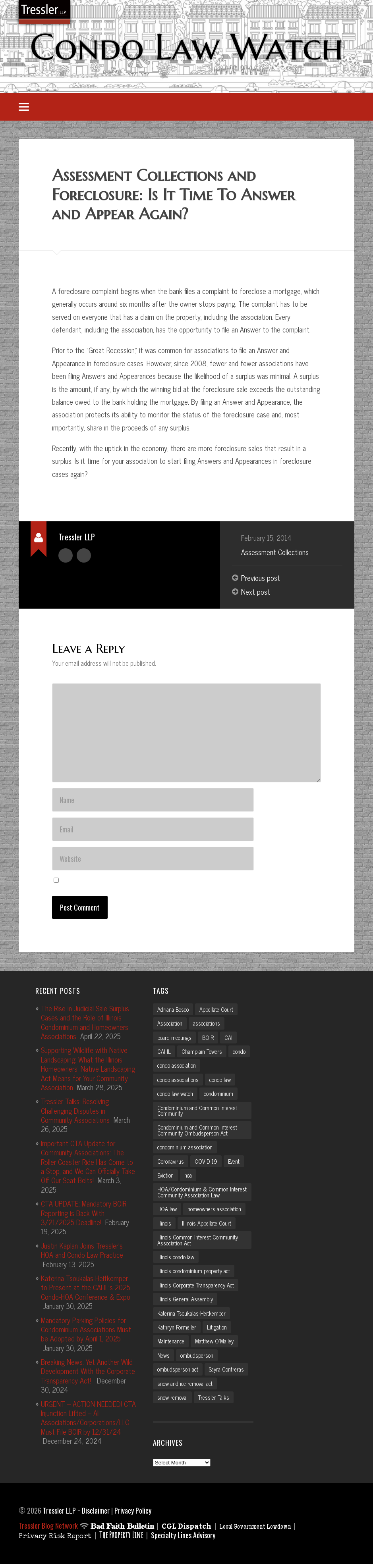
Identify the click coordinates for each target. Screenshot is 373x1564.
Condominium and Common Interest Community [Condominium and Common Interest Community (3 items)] (197, 1110)
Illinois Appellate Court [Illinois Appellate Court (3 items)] (206, 1223)
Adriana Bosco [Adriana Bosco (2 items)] (173, 1009)
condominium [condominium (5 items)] (218, 1093)
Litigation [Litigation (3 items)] (217, 1327)
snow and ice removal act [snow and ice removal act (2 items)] (185, 1383)
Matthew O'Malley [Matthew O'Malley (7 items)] (214, 1341)
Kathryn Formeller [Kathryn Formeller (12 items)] (176, 1327)
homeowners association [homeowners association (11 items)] (214, 1209)
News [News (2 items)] (163, 1355)
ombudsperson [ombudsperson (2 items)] (196, 1355)
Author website (84, 555)
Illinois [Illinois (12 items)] (164, 1223)
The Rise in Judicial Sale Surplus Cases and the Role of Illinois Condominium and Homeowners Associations (85, 1022)
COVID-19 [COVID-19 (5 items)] (206, 1161)
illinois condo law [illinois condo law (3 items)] (175, 1257)
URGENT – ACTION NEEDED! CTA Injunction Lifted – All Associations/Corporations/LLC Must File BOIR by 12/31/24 (88, 1417)
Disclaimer (96, 1510)
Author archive (65, 555)
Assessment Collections (275, 552)
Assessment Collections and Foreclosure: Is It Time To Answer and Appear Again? (173, 194)
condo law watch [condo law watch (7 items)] (175, 1093)
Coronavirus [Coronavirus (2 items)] (170, 1161)
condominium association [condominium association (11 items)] (185, 1147)
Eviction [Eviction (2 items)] (165, 1175)
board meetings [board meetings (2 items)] (174, 1037)
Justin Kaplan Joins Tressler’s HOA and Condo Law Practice (82, 1249)
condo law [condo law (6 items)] (220, 1079)
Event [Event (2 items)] (234, 1161)
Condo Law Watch (186, 46)
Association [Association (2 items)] (169, 1023)
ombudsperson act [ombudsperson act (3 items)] (177, 1369)
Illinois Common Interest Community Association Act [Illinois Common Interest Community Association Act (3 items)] (197, 1239)
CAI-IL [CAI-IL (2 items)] (164, 1051)
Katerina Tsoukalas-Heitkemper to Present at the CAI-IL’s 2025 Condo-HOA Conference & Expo (85, 1287)
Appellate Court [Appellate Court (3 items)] (216, 1009)
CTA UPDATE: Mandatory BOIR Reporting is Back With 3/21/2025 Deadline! (83, 1212)
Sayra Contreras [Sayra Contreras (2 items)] (226, 1369)
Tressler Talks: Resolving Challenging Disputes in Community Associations (75, 1110)
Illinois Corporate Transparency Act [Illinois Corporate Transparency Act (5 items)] (195, 1285)
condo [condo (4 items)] (239, 1051)
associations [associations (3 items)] (206, 1023)
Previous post (260, 577)
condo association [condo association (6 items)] (176, 1065)
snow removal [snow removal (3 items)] (172, 1397)
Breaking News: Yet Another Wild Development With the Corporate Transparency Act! (88, 1371)
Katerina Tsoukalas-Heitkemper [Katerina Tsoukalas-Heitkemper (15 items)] (191, 1313)
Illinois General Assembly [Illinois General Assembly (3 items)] (185, 1299)
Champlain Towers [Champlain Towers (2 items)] (202, 1051)
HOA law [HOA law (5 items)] (167, 1209)
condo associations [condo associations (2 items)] (178, 1079)
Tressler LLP (59, 1510)
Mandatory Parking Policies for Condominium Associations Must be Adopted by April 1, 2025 (86, 1329)
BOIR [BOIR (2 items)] (208, 1037)
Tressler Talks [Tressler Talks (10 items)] (213, 1397)
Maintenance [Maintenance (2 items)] (170, 1341)
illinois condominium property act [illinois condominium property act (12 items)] (193, 1271)
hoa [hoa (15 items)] (188, 1175)
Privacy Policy (132, 1510)
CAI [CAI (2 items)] (228, 1037)
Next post (255, 592)
